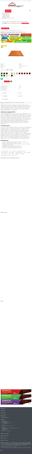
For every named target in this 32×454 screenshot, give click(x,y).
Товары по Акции (8, 11)
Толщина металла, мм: (4, 77)
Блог (20, 21)
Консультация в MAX (8, 23)
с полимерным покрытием (4, 155)
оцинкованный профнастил (19, 152)
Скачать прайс (8, 10)
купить (13, 155)
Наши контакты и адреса (25, 23)
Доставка (11, 21)
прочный (25, 152)
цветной (10, 155)
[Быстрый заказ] (11, 81)
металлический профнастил (4, 152)
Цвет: (1, 71)
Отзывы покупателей (24, 21)
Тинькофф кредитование (17, 23)
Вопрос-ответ (17, 102)
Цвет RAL (22, 102)
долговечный (28, 152)
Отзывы (13, 102)
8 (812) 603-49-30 (5, 14)
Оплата (18, 21)
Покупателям (16, 410)
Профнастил (3, 30)
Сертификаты (8, 21)
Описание (2, 102)
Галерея (3, 23)
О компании (3, 21)
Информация (16, 408)
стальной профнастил (12, 152)
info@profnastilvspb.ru (5, 417)
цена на (16, 155)
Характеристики (7, 102)
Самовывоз (15, 21)
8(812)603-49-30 (3, 416)
